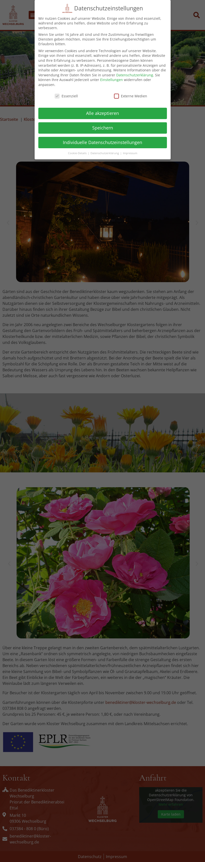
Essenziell (66, 94)
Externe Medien (130, 94)
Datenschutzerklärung (134, 73)
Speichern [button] (102, 126)
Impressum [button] (130, 152)
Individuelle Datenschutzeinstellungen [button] (102, 141)
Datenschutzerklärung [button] (105, 152)
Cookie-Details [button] (77, 152)
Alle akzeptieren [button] (102, 112)
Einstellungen (111, 78)
